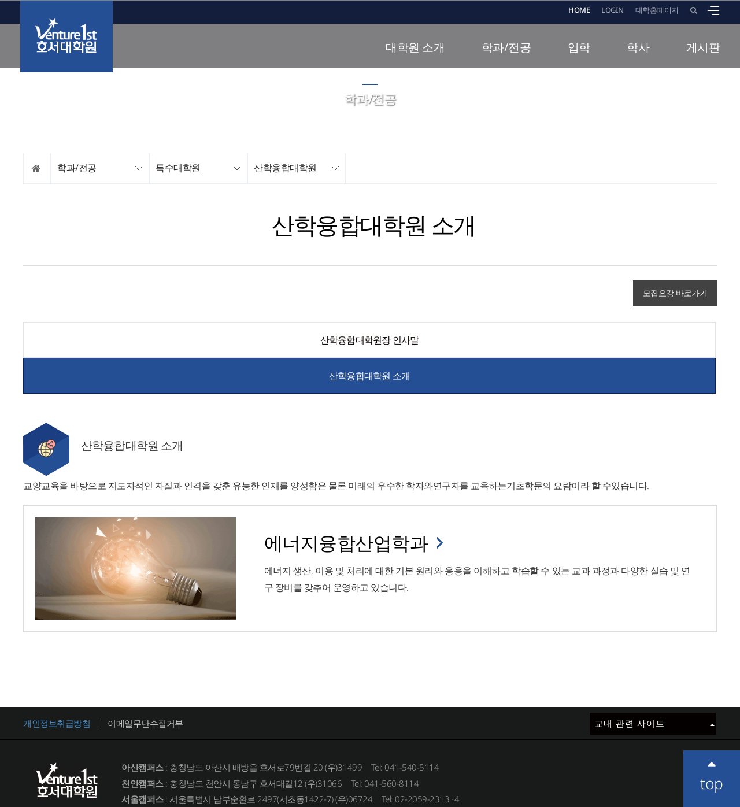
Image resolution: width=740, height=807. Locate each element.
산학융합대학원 (285, 167)
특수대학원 (178, 167)
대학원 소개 (415, 47)
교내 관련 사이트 (654, 687)
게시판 (703, 47)
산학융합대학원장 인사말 (196, 340)
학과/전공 (506, 47)
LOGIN (612, 10)
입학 (579, 47)
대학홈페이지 (657, 10)
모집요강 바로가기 (675, 292)
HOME (579, 10)
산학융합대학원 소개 (542, 340)
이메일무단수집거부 (145, 687)
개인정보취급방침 (56, 687)
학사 (638, 47)
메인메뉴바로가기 (0, 0)
